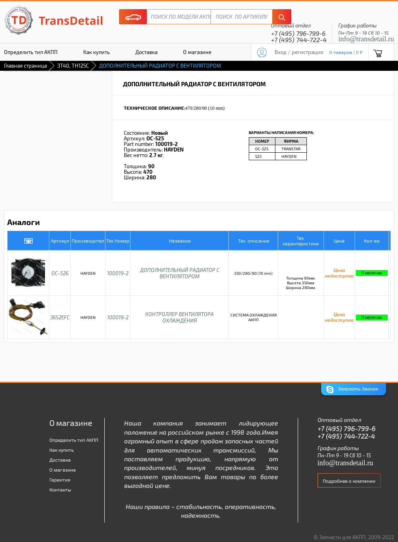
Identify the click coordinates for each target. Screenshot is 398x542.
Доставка (146, 52)
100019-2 (118, 273)
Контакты (60, 489)
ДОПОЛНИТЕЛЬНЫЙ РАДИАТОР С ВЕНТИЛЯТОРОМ (179, 273)
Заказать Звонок (352, 389)
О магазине (197, 52)
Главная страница (25, 65)
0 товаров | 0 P (346, 52)
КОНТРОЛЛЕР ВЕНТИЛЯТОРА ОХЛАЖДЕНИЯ (179, 317)
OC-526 (59, 273)
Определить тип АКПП (73, 440)
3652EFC (60, 317)
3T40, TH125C (73, 65)
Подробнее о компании (349, 481)
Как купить (96, 52)
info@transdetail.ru (366, 39)
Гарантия (59, 479)
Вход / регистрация (299, 52)
